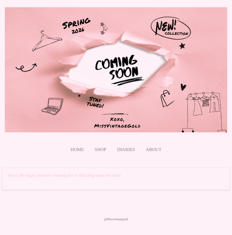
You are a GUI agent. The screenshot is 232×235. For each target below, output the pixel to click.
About (154, 149)
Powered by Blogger (116, 207)
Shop (100, 149)
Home (77, 149)
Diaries (126, 149)
